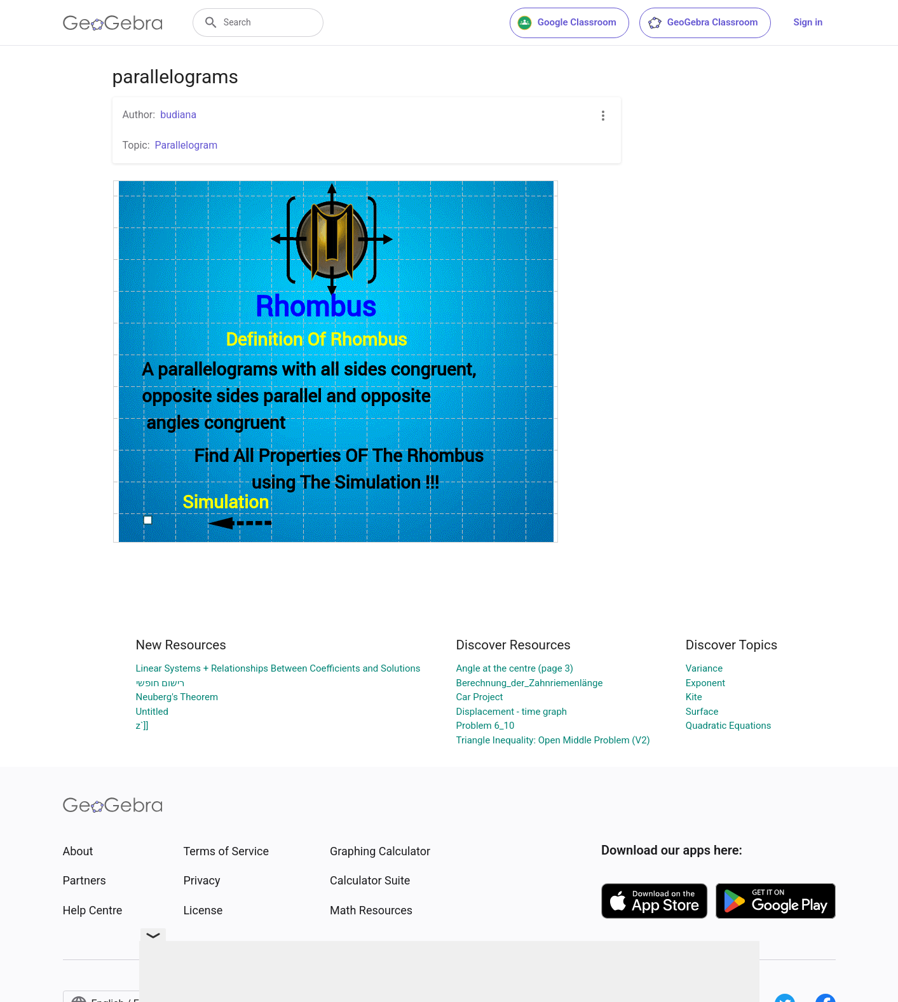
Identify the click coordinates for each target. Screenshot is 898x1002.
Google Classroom (566, 22)
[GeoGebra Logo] (113, 22)
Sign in (808, 22)
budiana (178, 115)
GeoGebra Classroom (702, 22)
